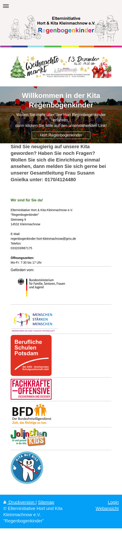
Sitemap (46, 502)
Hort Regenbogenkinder (61, 135)
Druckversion (19, 502)
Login (113, 502)
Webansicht (107, 508)
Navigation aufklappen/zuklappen (61, 6)
